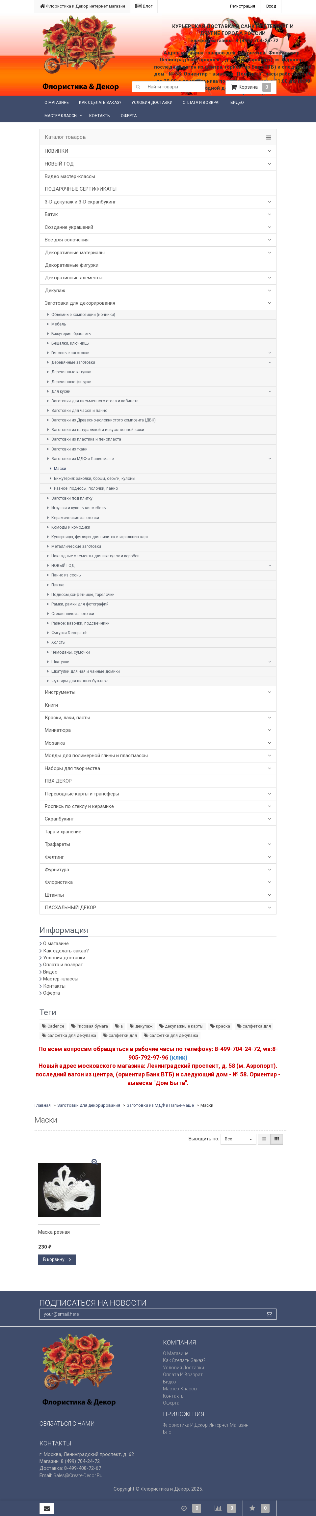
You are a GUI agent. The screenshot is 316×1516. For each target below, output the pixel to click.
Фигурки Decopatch (66, 633)
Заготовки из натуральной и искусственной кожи (94, 429)
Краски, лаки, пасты (67, 718)
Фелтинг (54, 857)
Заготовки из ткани (66, 449)
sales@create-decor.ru (77, 1475)
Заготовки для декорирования (80, 303)
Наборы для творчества (72, 768)
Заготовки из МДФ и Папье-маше (79, 458)
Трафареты (57, 844)
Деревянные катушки (68, 372)
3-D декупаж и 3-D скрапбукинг (80, 202)
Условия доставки (151, 102)
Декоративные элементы (73, 278)
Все (238, 1138)
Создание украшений (69, 227)
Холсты (55, 642)
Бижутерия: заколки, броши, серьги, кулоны (91, 478)
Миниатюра (58, 730)
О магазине (56, 102)
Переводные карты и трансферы (82, 794)
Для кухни (57, 391)
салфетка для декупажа (69, 1035)
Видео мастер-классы (70, 176)
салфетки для (120, 1035)
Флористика (59, 882)
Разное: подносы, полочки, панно (83, 488)
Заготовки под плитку (68, 498)
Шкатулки (57, 662)
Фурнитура (57, 870)
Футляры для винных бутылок (76, 681)
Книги (51, 705)
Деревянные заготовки (70, 362)
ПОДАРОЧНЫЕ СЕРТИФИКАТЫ (81, 189)
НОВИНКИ (56, 151)
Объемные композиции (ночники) (80, 314)
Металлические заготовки (73, 546)
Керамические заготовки (72, 517)
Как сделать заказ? (100, 102)
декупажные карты (181, 1026)
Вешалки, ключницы (67, 343)
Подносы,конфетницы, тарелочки (80, 594)
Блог (143, 6)
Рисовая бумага (89, 1026)
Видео (237, 102)
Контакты (100, 115)
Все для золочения (67, 240)
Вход (271, 6)
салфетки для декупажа (171, 1035)
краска (220, 1026)
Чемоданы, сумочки (67, 652)
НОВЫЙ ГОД (59, 164)
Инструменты (60, 692)
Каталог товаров (65, 137)
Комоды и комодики (67, 527)
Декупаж (55, 291)
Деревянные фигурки (68, 382)
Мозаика (55, 743)
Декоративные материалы (75, 253)
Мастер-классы (60, 115)
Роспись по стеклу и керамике (79, 806)
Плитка (55, 585)
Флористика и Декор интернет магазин (82, 6)
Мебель (55, 324)
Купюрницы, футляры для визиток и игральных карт (96, 537)
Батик (51, 214)
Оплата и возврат (201, 102)
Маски (57, 468)
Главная (43, 1105)
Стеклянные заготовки (69, 613)
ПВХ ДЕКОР (58, 781)
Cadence (53, 1026)
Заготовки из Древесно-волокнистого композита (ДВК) (100, 420)
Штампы (54, 895)
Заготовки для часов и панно (76, 410)
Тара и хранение (63, 832)
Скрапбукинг (59, 819)
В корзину (57, 1259)
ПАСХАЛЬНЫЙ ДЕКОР (70, 908)
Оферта (129, 115)
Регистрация (242, 6)
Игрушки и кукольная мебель (75, 508)
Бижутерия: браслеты (68, 333)
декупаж (141, 1026)
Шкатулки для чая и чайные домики (82, 671)
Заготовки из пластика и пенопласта (83, 439)
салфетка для (254, 1026)
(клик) (179, 1057)
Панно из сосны (63, 575)
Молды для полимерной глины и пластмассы (96, 755)
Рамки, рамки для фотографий (77, 604)
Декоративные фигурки (71, 265)
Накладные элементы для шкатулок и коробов (92, 556)
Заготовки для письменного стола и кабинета (92, 401)
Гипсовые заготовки (67, 353)
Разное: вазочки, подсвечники (77, 623)
